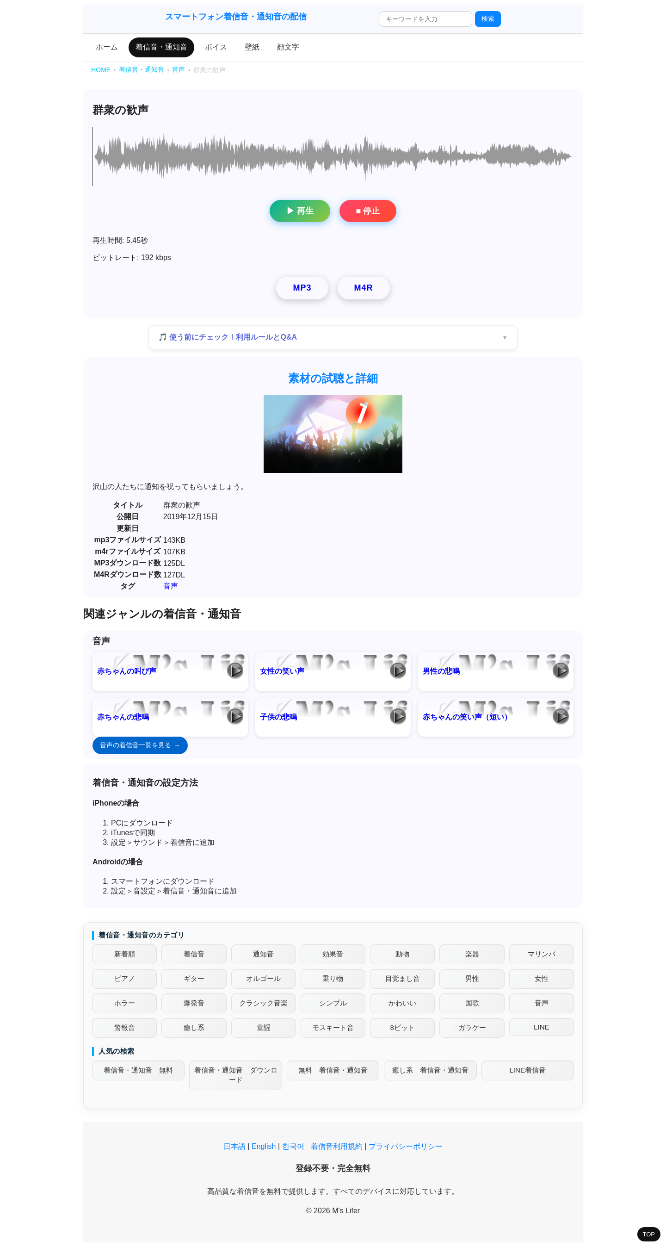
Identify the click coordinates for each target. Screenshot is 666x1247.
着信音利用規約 (337, 1146)
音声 (170, 586)
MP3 (302, 287)
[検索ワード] (426, 19)
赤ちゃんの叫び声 (126, 671)
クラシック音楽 (263, 1003)
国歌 (472, 1003)
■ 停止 (368, 211)
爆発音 (194, 1003)
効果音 (332, 954)
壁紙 (252, 47)
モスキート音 (333, 1027)
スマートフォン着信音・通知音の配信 (236, 16)
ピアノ (124, 978)
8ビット (402, 1027)
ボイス (216, 47)
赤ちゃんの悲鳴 (123, 717)
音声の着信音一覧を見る (135, 745)
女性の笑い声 (282, 671)
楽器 (472, 954)
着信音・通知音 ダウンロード (236, 1075)
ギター (194, 978)
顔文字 (288, 47)
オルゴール (263, 978)
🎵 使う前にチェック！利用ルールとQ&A (227, 337)
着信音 (194, 954)
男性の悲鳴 (441, 671)
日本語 (234, 1146)
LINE (541, 1027)
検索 (487, 18)
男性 (472, 978)
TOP (649, 1234)
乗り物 (332, 978)
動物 (402, 954)
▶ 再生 (300, 211)
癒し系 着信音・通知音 (430, 1070)
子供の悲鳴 (278, 717)
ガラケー (472, 1027)
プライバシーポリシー (406, 1146)
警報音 (124, 1027)
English (264, 1146)
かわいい (402, 1003)
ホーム (107, 47)
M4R (363, 287)
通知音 (263, 954)
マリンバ (541, 954)
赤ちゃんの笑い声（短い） (467, 717)
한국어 (293, 1146)
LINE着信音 (527, 1070)
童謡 (264, 1027)
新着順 (124, 954)
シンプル (333, 1003)
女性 (542, 978)
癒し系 (194, 1027)
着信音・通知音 (161, 47)
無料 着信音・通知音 (333, 1070)
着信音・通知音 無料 (138, 1070)
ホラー (124, 1003)
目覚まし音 (402, 978)
